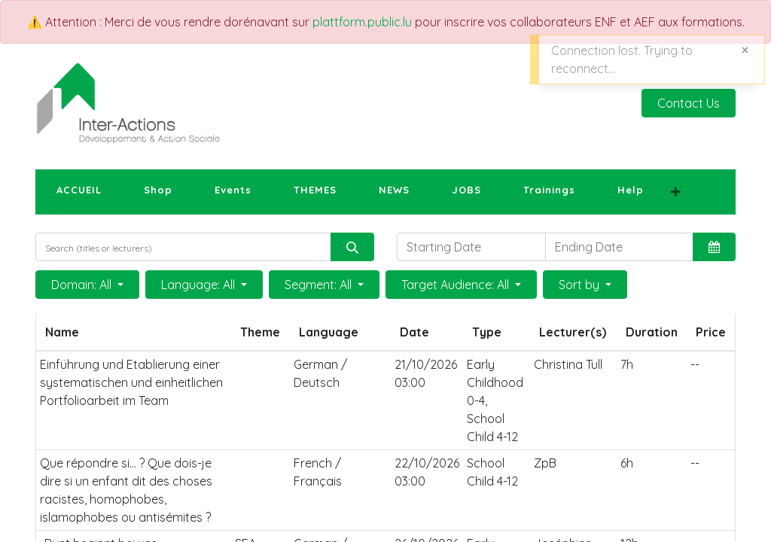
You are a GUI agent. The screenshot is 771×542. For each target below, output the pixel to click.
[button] (676, 192)
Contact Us (688, 103)
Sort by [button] (580, 284)
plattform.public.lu (362, 21)
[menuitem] (79, 190)
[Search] (352, 247)
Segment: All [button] (320, 284)
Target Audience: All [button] (456, 284)
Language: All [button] (199, 284)
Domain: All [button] (82, 284)
